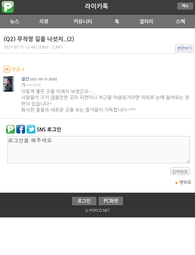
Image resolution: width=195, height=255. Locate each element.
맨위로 (185, 182)
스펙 (180, 21)
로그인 (84, 201)
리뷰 (43, 21)
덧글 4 (14, 69)
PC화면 (111, 201)
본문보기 (184, 48)
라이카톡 (96, 6)
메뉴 (185, 6)
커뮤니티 (83, 21)
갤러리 (146, 21)
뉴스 (14, 21)
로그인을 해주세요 (98, 149)
